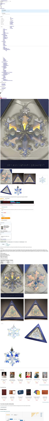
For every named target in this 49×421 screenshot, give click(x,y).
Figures (4, 47)
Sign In (1, 4)
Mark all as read (2, 8)
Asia (3, 40)
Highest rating (15, 419)
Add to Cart (6, 218)
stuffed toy (4, 42)
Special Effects (5, 29)
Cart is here (11, 20)
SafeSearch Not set (2, 3)
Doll (3, 43)
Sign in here (11, 18)
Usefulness (19, 419)
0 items (41, 416)
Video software (12, 26)
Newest (11, 419)
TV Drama (11, 28)
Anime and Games (5, 37)
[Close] (0, 224)
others (4, 30)
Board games (5, 45)
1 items (41, 415)
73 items (15, 414)
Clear (24, 420)
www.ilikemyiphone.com (4, 0)
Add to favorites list (4, 220)
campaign (2, 18)
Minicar (4, 44)
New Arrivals (12, 22)
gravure (4, 33)
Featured (2, 22)
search (21, 420)
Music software (4, 34)
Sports (4, 31)
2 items (41, 414)
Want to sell (11, 24)
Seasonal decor (8, 244)
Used (10, 202)
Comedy (4, 32)
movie (11, 27)
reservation (2, 21)
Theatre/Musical (5, 38)
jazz (3, 39)
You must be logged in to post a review (5, 411)
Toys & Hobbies (4, 41)
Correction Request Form (3, 407)
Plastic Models (5, 48)
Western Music (5, 35)
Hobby (4, 46)
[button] (24, 7)
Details (11, 204)
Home (1, 26)
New (7, 201)
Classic (4, 36)
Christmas (8, 245)
